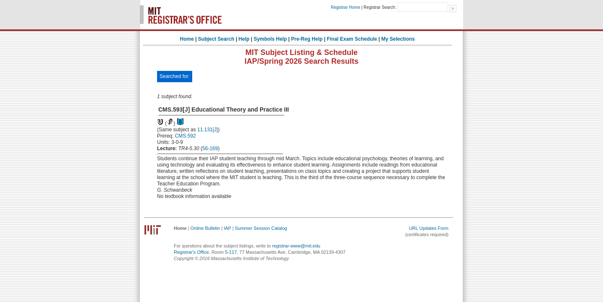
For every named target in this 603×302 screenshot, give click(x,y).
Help (244, 39)
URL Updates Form (428, 228)
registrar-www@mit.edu (296, 245)
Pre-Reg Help (306, 39)
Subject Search (216, 39)
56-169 (210, 148)
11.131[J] (207, 130)
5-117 (231, 252)
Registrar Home (345, 7)
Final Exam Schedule (352, 39)
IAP (227, 228)
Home (186, 39)
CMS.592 (185, 136)
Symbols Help (270, 39)
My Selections (398, 39)
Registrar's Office (191, 252)
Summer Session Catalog (261, 228)
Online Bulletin (205, 228)
